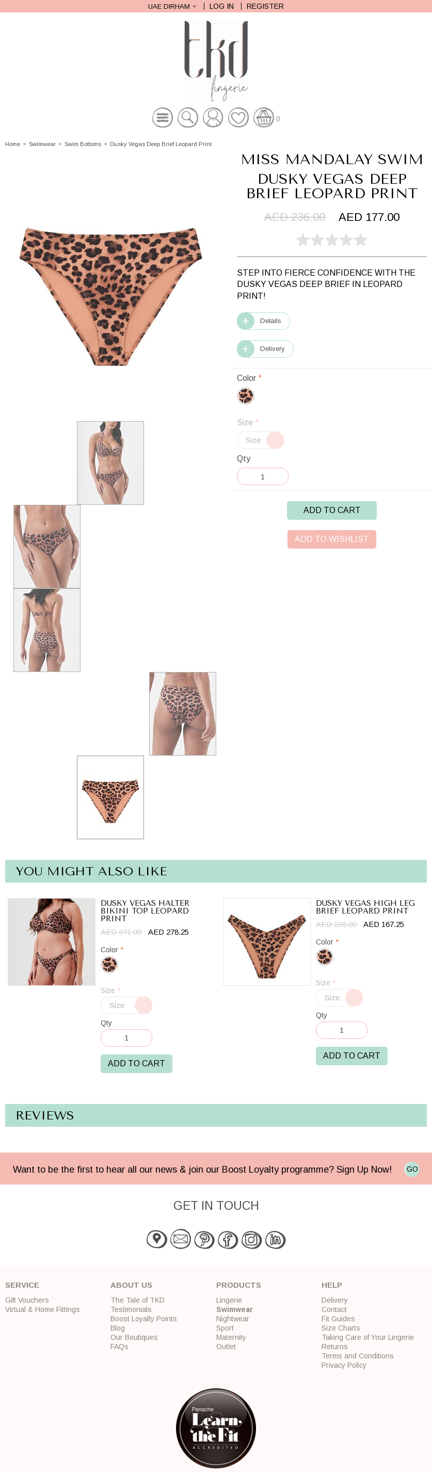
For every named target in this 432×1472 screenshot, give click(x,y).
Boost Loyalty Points (143, 1319)
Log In (222, 6)
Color (249, 378)
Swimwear (42, 144)
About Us (131, 1285)
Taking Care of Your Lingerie (368, 1337)
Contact (334, 1309)
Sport (225, 1328)
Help (332, 1285)
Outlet (226, 1346)
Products (238, 1285)
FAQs (119, 1346)
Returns (335, 1346)
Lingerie (229, 1300)
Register (265, 6)
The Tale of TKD (137, 1300)
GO (412, 1169)
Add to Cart (332, 510)
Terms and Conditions (358, 1356)
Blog (117, 1328)
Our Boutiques (134, 1337)
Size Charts (341, 1328)
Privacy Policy (344, 1365)
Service (22, 1285)
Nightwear (232, 1319)
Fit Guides (338, 1319)
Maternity (231, 1337)
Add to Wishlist (332, 539)
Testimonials (131, 1309)
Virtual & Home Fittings (42, 1309)
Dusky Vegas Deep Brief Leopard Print (161, 144)
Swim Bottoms (83, 144)
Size (248, 422)
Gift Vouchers (27, 1300)
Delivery (272, 349)
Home (12, 144)
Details (270, 321)
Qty (243, 458)
